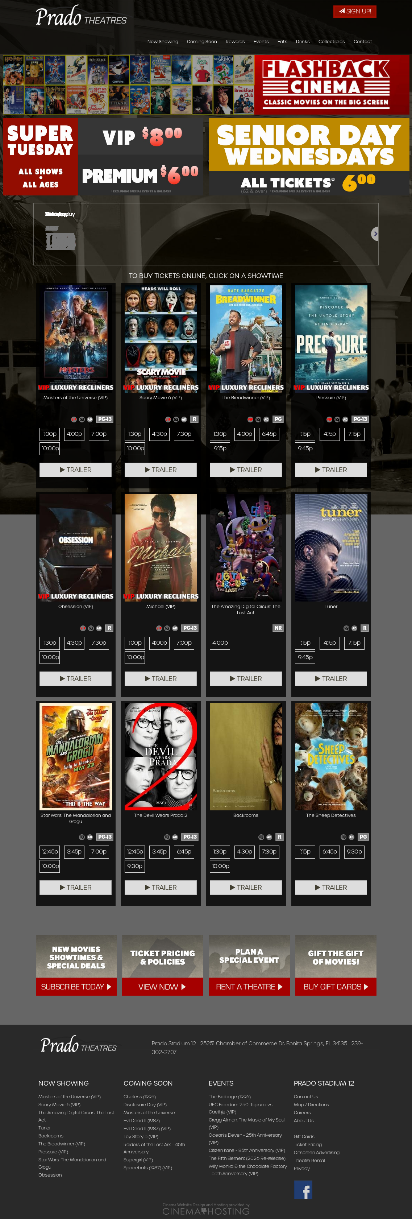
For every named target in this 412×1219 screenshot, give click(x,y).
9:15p (220, 449)
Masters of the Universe (149, 1113)
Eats (282, 41)
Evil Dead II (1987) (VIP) (147, 1128)
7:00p (98, 434)
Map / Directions (311, 1105)
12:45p (50, 852)
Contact (363, 41)
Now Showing (162, 41)
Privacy (302, 1168)
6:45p (269, 434)
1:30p (134, 434)
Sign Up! (355, 11)
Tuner (44, 1128)
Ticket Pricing (308, 1144)
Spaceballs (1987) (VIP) (148, 1168)
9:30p (134, 866)
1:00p (49, 434)
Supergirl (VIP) (138, 1160)
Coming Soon (202, 41)
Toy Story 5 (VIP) (141, 1136)
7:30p (184, 434)
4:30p (159, 434)
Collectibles (332, 41)
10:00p (50, 449)
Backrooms (50, 1136)
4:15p (330, 434)
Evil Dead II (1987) (142, 1120)
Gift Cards (304, 1136)
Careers (302, 1113)
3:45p (74, 852)
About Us (304, 1120)
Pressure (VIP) (53, 1152)
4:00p (74, 434)
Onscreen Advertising (317, 1152)
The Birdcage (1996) (230, 1097)
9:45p (305, 449)
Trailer (76, 470)
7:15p (354, 434)
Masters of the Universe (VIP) (69, 1097)
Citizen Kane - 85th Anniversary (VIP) (247, 1150)
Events (261, 41)
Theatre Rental (309, 1160)
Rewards (235, 41)
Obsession (50, 1175)
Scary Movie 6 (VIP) (59, 1105)
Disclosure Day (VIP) (145, 1105)
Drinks (303, 41)
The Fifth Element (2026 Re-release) (247, 1158)
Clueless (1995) (140, 1097)
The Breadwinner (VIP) (61, 1144)
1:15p (305, 434)
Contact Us (306, 1097)
